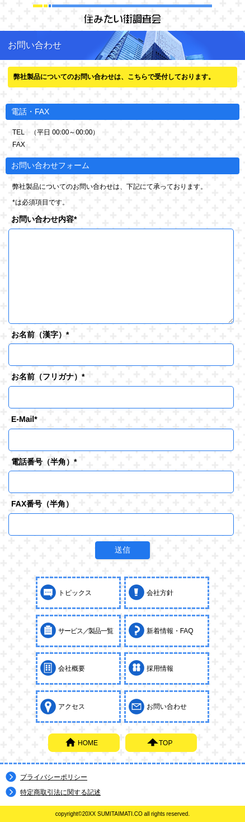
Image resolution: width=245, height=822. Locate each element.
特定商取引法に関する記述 (60, 792)
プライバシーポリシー (53, 777)
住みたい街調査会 (122, 18)
